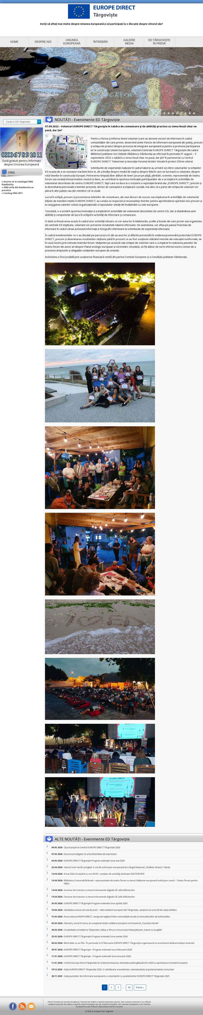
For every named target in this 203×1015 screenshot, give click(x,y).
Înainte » (140, 987)
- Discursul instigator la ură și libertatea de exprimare (90, 853)
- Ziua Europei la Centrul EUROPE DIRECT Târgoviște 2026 (92, 847)
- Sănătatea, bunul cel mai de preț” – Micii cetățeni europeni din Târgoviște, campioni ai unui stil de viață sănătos (120, 909)
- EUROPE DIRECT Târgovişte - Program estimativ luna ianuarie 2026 (97, 956)
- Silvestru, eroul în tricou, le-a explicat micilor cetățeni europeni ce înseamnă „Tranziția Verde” (111, 923)
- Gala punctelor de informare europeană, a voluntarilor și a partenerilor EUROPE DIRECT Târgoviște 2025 (117, 976)
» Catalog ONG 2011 (12, 193)
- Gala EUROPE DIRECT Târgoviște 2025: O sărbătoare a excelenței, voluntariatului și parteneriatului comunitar (119, 969)
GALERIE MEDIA (129, 42)
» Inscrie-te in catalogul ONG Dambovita (17, 183)
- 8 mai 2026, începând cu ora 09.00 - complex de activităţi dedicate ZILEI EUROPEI (104, 873)
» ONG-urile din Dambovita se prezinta (18, 189)
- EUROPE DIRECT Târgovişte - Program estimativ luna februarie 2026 (98, 949)
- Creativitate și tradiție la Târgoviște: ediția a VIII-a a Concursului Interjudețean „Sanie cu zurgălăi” (113, 929)
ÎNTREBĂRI (100, 41)
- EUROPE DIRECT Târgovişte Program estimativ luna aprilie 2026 (95, 903)
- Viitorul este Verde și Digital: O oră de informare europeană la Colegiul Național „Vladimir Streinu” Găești (117, 867)
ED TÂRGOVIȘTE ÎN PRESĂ (159, 42)
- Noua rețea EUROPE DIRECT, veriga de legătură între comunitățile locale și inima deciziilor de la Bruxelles (117, 916)
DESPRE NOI (43, 41)
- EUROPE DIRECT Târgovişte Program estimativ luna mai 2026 (94, 860)
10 (195, 114)
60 (129, 987)
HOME (14, 41)
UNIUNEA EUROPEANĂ (71, 42)
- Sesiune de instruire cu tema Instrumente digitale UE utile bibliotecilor (99, 890)
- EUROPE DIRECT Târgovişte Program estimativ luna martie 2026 (96, 936)
